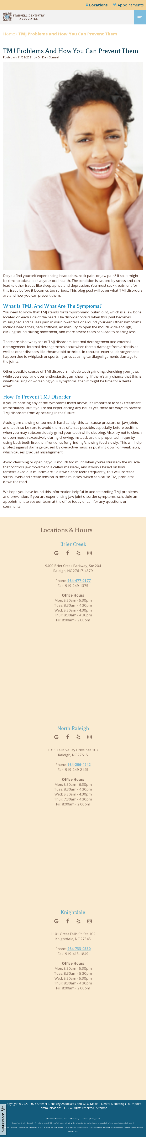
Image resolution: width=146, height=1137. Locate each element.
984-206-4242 (79, 771)
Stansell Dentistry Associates (56, 1104)
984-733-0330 (79, 955)
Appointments (128, 4)
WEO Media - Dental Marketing (103, 1104)
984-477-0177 (79, 587)
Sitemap (101, 1108)
